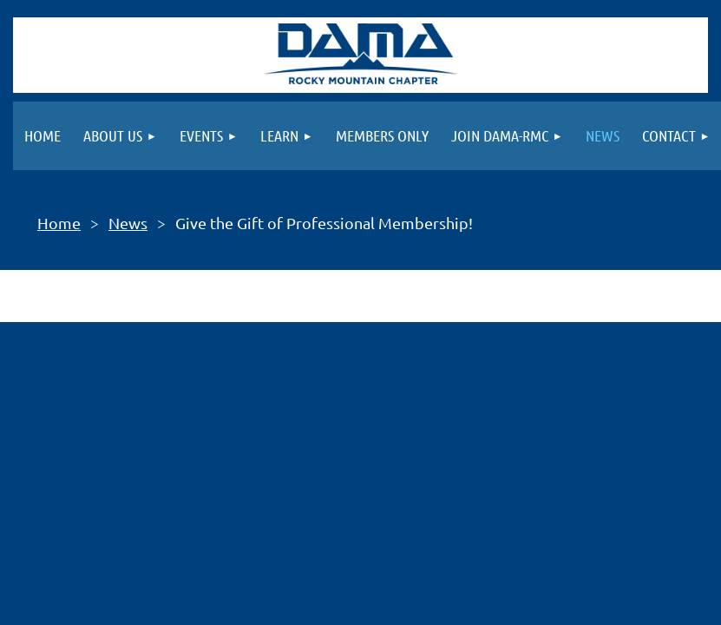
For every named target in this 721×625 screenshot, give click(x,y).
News (127, 223)
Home (59, 223)
